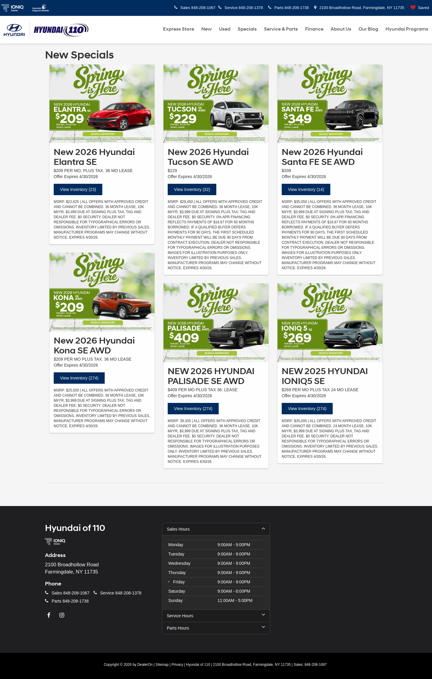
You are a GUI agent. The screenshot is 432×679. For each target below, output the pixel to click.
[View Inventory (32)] (216, 103)
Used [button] (224, 29)
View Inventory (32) (192, 189)
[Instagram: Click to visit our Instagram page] (63, 615)
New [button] (206, 29)
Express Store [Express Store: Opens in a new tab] (178, 29)
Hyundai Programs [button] (407, 29)
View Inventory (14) (306, 189)
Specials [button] (247, 29)
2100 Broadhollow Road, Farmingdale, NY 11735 (359, 7)
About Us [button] (341, 29)
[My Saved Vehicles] (418, 8)
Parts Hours (216, 627)
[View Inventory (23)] (102, 103)
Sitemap (162, 665)
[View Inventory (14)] (330, 103)
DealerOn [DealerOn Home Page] (145, 665)
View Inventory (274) (79, 378)
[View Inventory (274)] (102, 292)
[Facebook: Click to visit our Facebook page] (50, 615)
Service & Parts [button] (281, 29)
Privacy (177, 665)
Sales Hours (216, 529)
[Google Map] (333, 578)
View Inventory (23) (78, 189)
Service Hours (216, 615)
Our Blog (368, 29)
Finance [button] (314, 29)
